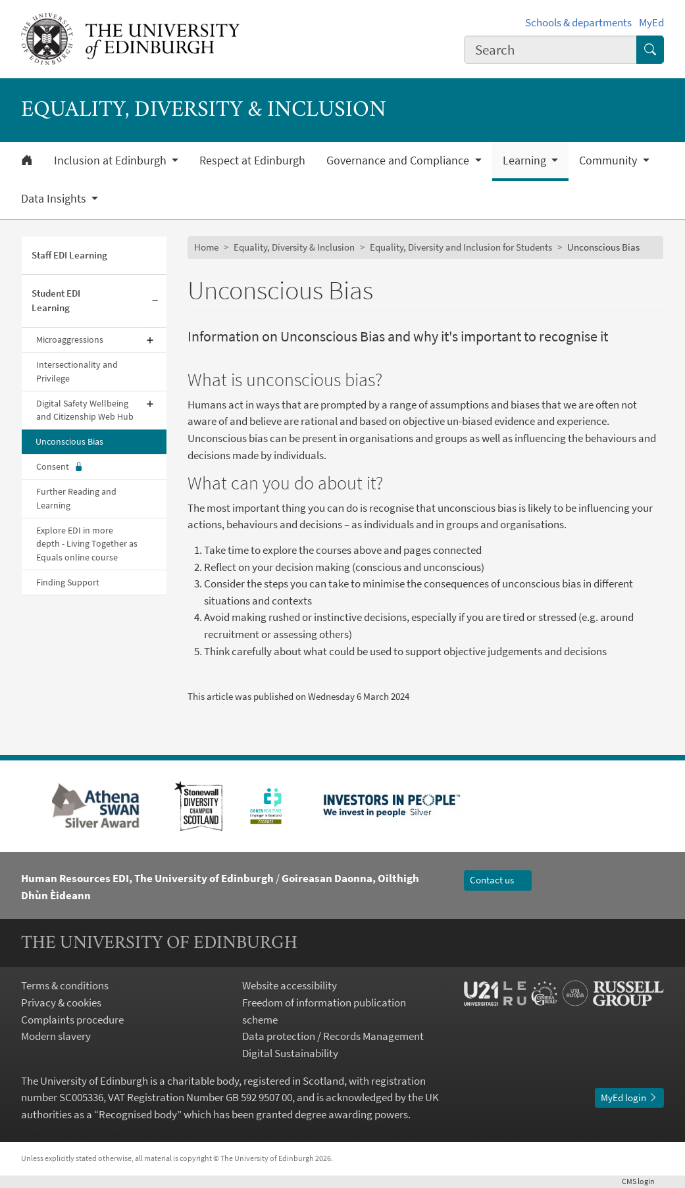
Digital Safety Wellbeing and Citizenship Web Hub (85, 410)
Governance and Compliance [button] (399, 160)
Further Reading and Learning (76, 498)
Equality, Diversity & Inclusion (294, 247)
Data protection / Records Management (333, 1036)
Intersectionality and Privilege (77, 371)
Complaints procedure (72, 1019)
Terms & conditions (65, 985)
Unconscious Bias (69, 441)
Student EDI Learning (56, 300)
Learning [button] (526, 160)
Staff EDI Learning (69, 255)
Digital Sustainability (290, 1053)
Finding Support (67, 582)
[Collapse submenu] (154, 301)
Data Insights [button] (55, 198)
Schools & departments (578, 22)
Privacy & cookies (61, 1002)
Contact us (498, 880)
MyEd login (629, 1097)
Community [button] (609, 160)
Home (206, 247)
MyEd (651, 22)
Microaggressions (69, 339)
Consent (60, 467)
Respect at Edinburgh (252, 160)
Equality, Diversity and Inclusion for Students (461, 247)
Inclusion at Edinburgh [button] (111, 160)
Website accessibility (289, 985)
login (643, 1181)
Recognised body (138, 1114)
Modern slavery (56, 1036)
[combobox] (551, 50)
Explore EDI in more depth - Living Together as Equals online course (87, 544)
